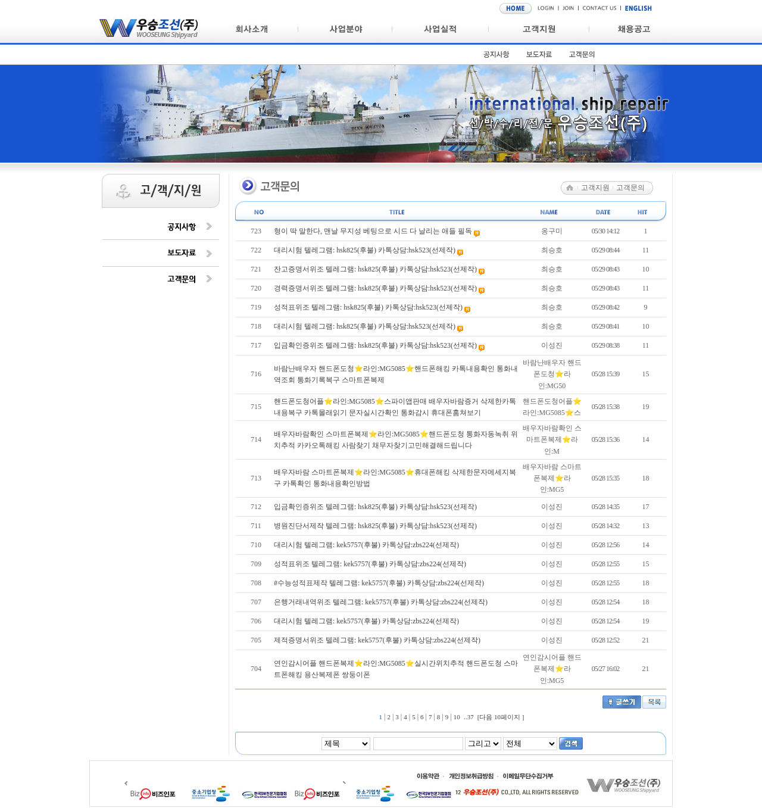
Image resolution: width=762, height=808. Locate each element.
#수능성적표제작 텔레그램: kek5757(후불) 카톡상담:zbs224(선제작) (379, 583)
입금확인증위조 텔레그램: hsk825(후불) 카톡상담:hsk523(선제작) (376, 345)
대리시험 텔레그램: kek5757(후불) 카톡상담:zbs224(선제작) (366, 545)
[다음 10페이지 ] (500, 716)
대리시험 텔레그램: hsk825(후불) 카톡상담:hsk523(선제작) (365, 250)
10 (457, 716)
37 (470, 716)
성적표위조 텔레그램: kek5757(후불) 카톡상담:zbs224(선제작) (370, 564)
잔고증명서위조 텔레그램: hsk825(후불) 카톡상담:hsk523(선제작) (376, 269)
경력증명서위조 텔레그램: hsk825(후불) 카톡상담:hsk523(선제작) (376, 288)
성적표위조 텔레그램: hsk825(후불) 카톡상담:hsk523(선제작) (369, 307)
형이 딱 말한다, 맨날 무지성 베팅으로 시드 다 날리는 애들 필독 (374, 231)
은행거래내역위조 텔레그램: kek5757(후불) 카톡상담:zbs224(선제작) (381, 602)
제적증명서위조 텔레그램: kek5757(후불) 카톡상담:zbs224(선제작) (377, 640)
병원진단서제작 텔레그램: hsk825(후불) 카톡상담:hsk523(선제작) (375, 526)
